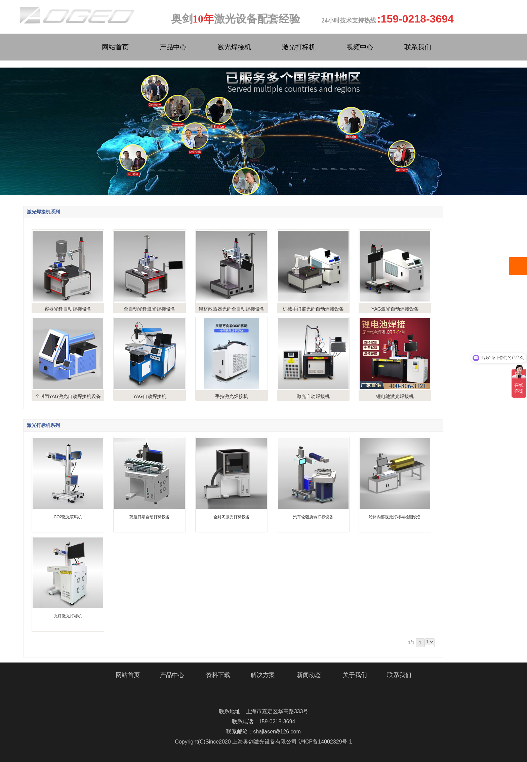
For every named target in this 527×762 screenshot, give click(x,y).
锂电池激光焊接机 (395, 396)
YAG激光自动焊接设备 (395, 309)
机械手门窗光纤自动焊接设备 (313, 309)
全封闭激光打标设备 (231, 517)
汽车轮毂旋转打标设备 (313, 517)
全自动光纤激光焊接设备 (149, 309)
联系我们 (417, 47)
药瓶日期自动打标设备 (149, 517)
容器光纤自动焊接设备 (67, 309)
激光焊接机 (234, 47)
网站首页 (115, 47)
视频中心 (360, 47)
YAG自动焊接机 (149, 396)
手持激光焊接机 (231, 396)
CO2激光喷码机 (68, 517)
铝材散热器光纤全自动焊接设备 (232, 309)
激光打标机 (299, 47)
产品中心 (173, 47)
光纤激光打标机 (68, 616)
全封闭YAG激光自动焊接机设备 (68, 396)
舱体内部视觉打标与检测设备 (395, 517)
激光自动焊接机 (313, 396)
